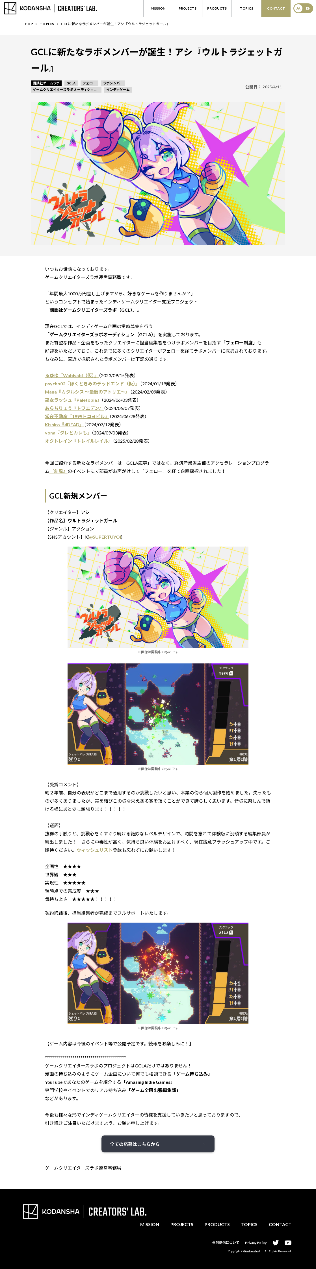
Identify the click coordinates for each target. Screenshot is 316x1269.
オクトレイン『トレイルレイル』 (79, 441)
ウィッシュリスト (95, 850)
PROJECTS (181, 1224)
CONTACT (280, 1224)
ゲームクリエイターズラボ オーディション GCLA (67, 90)
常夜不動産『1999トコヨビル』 (77, 416)
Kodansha (251, 1251)
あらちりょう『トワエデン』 (74, 408)
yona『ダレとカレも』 (68, 432)
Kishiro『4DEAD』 (64, 424)
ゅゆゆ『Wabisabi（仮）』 (72, 375)
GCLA (71, 83)
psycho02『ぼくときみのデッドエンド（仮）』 (92, 383)
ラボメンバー (113, 83)
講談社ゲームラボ (46, 83)
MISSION (149, 1224)
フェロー (89, 83)
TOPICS (249, 1224)
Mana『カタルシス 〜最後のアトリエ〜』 (87, 391)
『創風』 (58, 471)
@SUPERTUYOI (105, 537)
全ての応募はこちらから (135, 1144)
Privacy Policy (256, 1242)
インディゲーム (118, 90)
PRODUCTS (217, 1224)
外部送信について (225, 1242)
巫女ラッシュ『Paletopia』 (73, 400)
